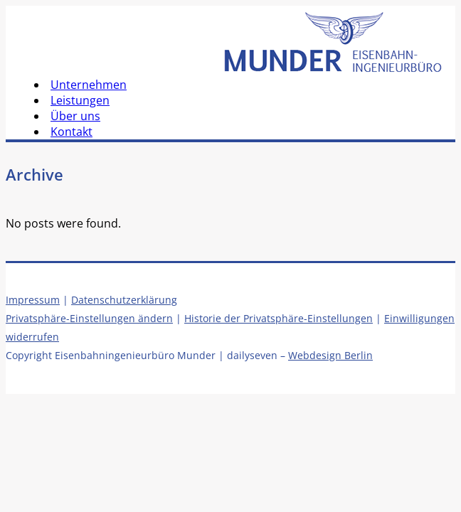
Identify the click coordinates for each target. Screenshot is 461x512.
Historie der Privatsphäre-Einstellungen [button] (278, 318)
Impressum (33, 299)
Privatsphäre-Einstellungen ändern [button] (89, 318)
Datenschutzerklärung (124, 299)
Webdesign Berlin (330, 355)
